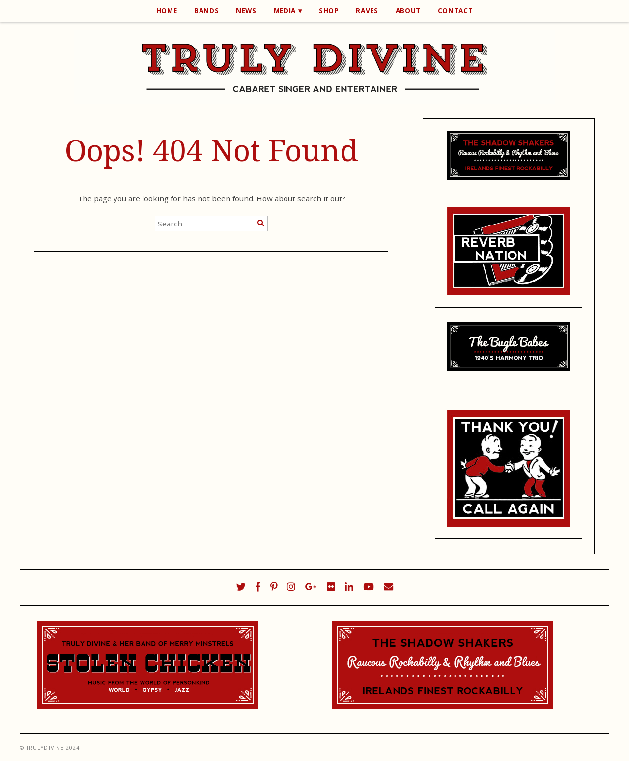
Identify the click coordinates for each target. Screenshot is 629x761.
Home (166, 10)
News (246, 10)
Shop (329, 10)
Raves (367, 10)
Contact (455, 10)
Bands (206, 10)
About (408, 10)
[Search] (260, 223)
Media (285, 10)
